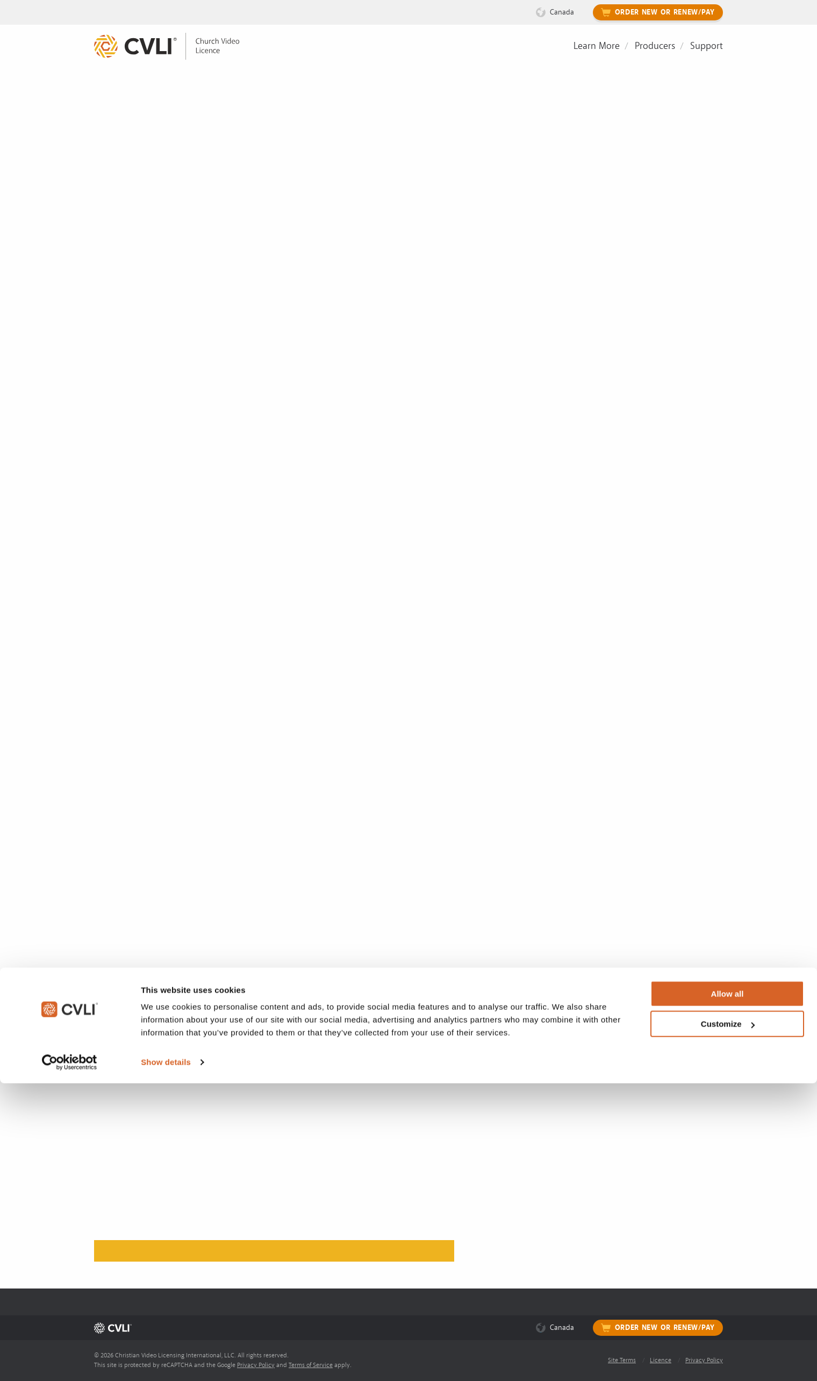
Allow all (727, 1291)
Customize (728, 1321)
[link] (174, 46)
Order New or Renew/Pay (665, 12)
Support (706, 46)
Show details (166, 1359)
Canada (562, 12)
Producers (655, 46)
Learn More (597, 46)
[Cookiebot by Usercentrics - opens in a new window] (70, 1360)
